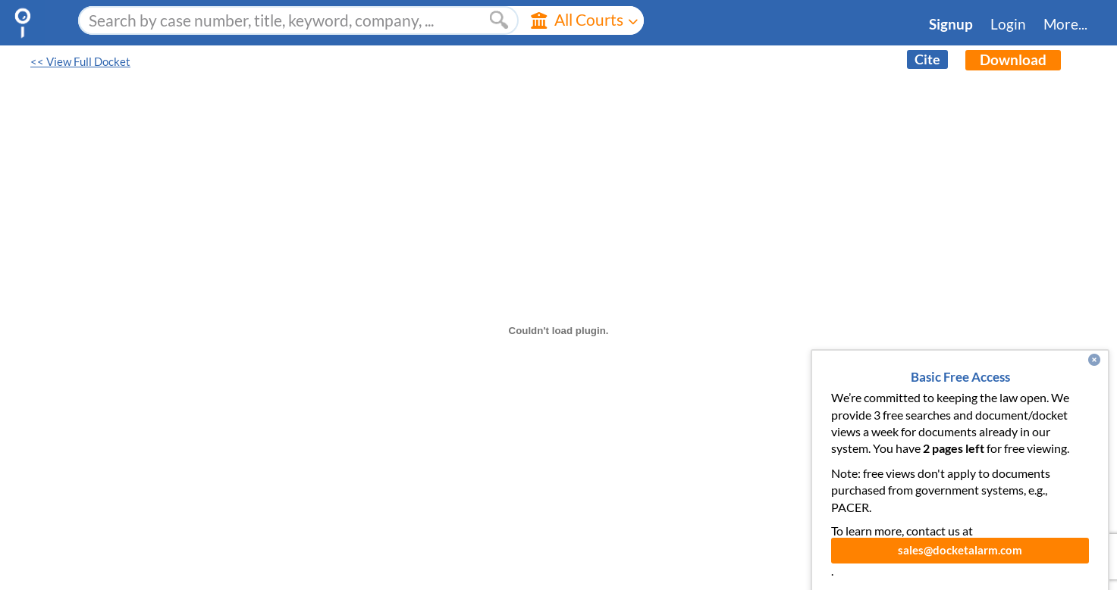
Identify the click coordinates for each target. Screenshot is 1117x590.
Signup (951, 24)
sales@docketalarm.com (960, 564)
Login (1008, 24)
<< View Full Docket (80, 61)
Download (1013, 59)
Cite (927, 59)
